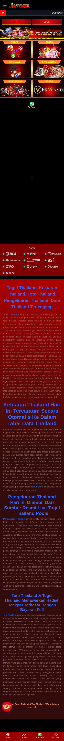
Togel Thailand (10, 314)
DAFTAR (16, 22)
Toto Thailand (9, 615)
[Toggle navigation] (4, 5)
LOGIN (47, 22)
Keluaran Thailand (12, 429)
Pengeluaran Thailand (14, 519)
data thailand (37, 487)
